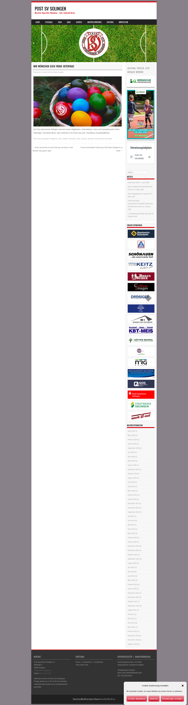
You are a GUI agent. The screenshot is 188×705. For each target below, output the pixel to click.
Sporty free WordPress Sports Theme (86, 699)
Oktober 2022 (132, 555)
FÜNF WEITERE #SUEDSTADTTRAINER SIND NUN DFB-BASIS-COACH (140, 203)
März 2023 (131, 533)
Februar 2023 (132, 538)
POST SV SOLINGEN (50, 8)
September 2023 (133, 512)
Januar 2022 (132, 589)
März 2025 (131, 461)
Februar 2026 (132, 440)
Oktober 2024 (132, 474)
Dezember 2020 (133, 636)
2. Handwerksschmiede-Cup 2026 (139, 214)
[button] (182, 689)
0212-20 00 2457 (45, 673)
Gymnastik (72, 139)
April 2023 (131, 529)
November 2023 (133, 508)
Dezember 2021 (133, 593)
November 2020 (133, 640)
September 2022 (133, 559)
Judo (60, 22)
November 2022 (133, 550)
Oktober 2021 (132, 601)
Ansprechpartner (94, 22)
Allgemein (54, 139)
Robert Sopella (58, 72)
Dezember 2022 (133, 546)
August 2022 (132, 563)
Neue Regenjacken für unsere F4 (139, 194)
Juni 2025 (131, 452)
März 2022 (131, 580)
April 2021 (131, 623)
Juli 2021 (131, 614)
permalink (108, 139)
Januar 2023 (132, 542)
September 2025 (133, 448)
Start (38, 22)
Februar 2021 (132, 631)
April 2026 (131, 431)
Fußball (64, 139)
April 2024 (131, 486)
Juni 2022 (131, 567)
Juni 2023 (131, 521)
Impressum (123, 22)
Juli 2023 (131, 516)
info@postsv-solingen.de (42, 670)
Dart (69, 22)
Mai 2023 (131, 525)
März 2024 (131, 491)
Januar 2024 (132, 499)
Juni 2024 (131, 482)
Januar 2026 (132, 444)
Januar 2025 (132, 465)
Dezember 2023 (133, 503)
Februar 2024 (132, 495)
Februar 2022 (132, 584)
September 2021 (133, 606)
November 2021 (133, 597)
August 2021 (132, 610)
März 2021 (131, 627)
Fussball (49, 22)
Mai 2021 (131, 618)
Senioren (91, 139)
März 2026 (131, 435)
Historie (110, 22)
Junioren (84, 139)
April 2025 (131, 457)
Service (79, 22)
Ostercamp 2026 (133, 182)
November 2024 (133, 469)
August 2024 (132, 478)
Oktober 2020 (132, 644)
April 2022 (131, 576)
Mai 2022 (131, 572)
